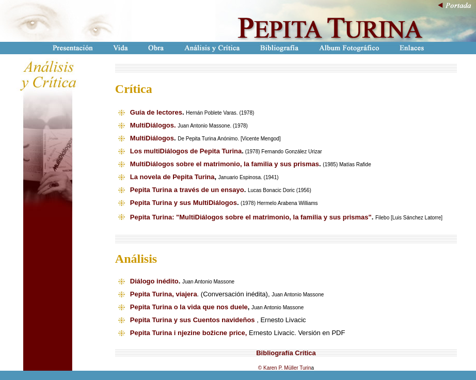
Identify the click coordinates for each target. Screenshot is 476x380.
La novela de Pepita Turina (172, 177)
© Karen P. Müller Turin (284, 368)
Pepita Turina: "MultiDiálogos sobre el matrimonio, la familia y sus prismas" (251, 217)
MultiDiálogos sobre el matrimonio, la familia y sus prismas (224, 164)
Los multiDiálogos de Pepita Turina (186, 151)
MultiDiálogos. (153, 125)
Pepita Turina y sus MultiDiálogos (183, 203)
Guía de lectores (156, 112)
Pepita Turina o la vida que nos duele (189, 307)
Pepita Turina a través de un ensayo (187, 190)
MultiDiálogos (152, 138)
